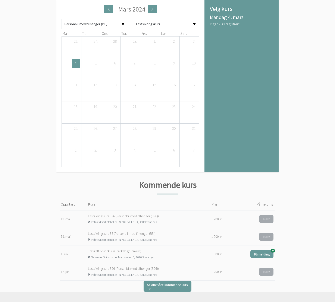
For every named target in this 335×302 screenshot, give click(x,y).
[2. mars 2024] (174, 41)
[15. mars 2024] (155, 85)
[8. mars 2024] (155, 63)
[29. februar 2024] (135, 41)
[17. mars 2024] (194, 85)
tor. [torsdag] (124, 33)
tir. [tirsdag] (84, 33)
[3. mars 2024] (194, 41)
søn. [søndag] (184, 33)
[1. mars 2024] (155, 41)
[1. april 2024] (76, 150)
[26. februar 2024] (76, 41)
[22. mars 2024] (155, 107)
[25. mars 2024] (76, 129)
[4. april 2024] (135, 150)
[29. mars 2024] (155, 129)
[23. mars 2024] (174, 107)
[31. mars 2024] (194, 129)
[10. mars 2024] (194, 63)
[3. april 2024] (115, 150)
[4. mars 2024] (76, 63)
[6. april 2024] (174, 150)
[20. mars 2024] (115, 107)
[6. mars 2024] (115, 63)
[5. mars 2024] (96, 63)
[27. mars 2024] (115, 129)
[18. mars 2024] (76, 107)
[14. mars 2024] (135, 85)
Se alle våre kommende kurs (167, 286)
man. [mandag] (65, 33)
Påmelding (263, 253)
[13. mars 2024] (115, 85)
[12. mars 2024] (96, 85)
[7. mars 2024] (135, 63)
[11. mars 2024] (76, 85)
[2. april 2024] (96, 150)
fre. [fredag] (144, 33)
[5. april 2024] (155, 150)
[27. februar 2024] (96, 41)
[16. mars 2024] (174, 85)
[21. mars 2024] (135, 107)
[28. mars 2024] (135, 129)
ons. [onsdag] (105, 33)
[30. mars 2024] (174, 129)
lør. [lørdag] (163, 33)
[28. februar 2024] (115, 41)
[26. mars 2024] (96, 129)
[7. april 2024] (194, 150)
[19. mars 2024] (96, 107)
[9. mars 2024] (174, 63)
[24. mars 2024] (194, 107)
